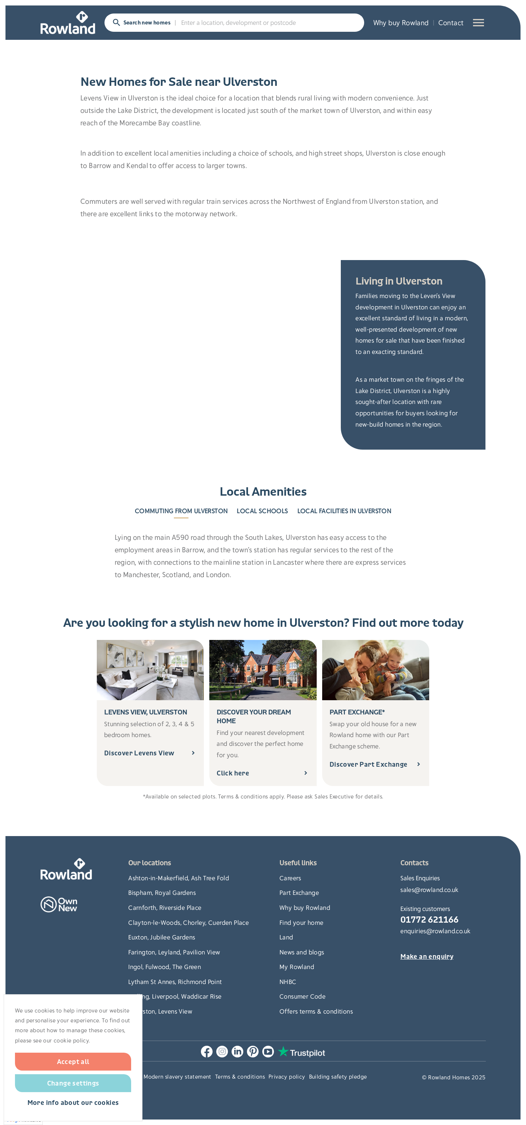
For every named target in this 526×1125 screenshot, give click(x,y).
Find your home (301, 922)
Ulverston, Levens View (160, 1011)
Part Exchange (299, 892)
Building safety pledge (338, 1076)
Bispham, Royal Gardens (162, 892)
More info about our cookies (73, 1103)
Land (286, 937)
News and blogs (301, 952)
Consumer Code (302, 996)
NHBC (288, 981)
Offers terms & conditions (316, 1011)
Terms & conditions (240, 1076)
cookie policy (71, 1040)
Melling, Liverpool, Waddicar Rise (174, 996)
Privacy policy (286, 1076)
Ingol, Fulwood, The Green (164, 966)
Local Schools (262, 510)
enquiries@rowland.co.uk (435, 930)
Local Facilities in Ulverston (344, 510)
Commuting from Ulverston (181, 510)
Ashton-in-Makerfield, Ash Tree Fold (178, 877)
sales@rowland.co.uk (429, 889)
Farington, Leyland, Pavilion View (174, 952)
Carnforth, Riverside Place (164, 907)
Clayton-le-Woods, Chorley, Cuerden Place (188, 922)
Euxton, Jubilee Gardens (161, 937)
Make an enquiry (426, 957)
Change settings (73, 1083)
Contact (451, 22)
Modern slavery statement (177, 1076)
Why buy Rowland (401, 22)
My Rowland (296, 966)
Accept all (73, 1061)
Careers (290, 877)
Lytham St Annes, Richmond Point (175, 981)
